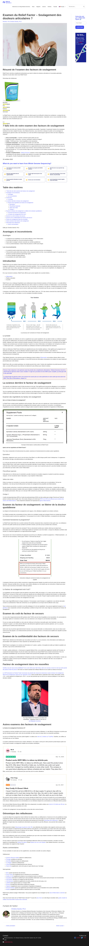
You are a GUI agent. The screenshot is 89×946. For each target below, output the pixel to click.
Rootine (8, 889)
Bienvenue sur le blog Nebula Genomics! (15, 6)
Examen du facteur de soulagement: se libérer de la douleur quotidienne (24, 211)
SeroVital (8, 861)
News (28, 6)
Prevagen (8, 859)
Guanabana (9, 878)
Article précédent (10, 926)
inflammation (44, 358)
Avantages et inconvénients (13, 193)
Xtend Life (8, 866)
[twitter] (83, 938)
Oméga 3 (11, 209)
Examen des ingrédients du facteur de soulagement (20, 203)
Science (41, 6)
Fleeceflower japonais (14, 206)
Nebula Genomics (25, 152)
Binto (7, 873)
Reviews (47, 6)
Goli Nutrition (9, 880)
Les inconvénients (12, 196)
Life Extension (9, 881)
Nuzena (8, 885)
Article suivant (60, 926)
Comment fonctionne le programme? (17, 213)
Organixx (8, 886)
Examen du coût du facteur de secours (15, 216)
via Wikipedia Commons (35, 721)
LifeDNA (8, 883)
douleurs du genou (22, 842)
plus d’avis (39, 898)
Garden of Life (9, 876)
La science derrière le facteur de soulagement (17, 201)
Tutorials (54, 6)
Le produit (10, 199)
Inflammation (9, 277)
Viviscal (8, 864)
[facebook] (76, 938)
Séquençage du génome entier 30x (24, 827)
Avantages (10, 194)
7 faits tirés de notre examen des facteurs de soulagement (20, 191)
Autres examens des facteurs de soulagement (17, 221)
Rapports (34, 6)
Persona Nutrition (10, 888)
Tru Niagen (9, 863)
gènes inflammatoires (44, 501)
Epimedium (12, 204)
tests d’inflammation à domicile (57, 893)
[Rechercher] (84, 6)
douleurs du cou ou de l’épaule (38, 842)
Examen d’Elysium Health (12, 858)
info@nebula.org (8, 942)
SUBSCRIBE (79, 27)
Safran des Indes (13, 208)
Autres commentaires (13, 224)
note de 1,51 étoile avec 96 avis (57, 804)
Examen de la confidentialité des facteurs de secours (19, 218)
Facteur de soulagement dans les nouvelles (17, 219)
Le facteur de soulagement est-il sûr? (17, 214)
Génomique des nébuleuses (13, 223)
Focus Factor (9, 875)
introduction (9, 198)
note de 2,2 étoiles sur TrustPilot (45, 737)
